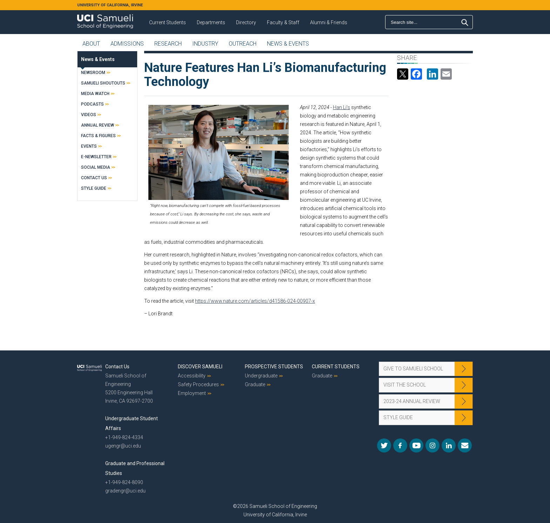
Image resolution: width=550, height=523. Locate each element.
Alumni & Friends (328, 22)
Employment (192, 393)
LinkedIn (449, 445)
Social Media (95, 167)
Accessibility (192, 375)
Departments (211, 22)
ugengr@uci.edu (123, 446)
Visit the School (404, 385)
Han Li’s (341, 107)
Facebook (400, 445)
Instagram (432, 445)
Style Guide (93, 188)
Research (168, 43)
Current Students (167, 22)
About (91, 43)
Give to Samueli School (413, 368)
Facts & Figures (98, 135)
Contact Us (94, 177)
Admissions (127, 43)
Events (89, 146)
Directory (246, 22)
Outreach (242, 43)
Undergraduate (261, 375)
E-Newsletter (96, 156)
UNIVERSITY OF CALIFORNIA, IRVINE (110, 5)
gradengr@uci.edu (125, 491)
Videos (88, 114)
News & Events (288, 43)
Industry (205, 43)
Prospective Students (274, 366)
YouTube (416, 445)
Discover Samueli (200, 366)
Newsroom (93, 72)
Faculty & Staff (283, 22)
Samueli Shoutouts (103, 83)
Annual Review (97, 125)
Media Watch (95, 93)
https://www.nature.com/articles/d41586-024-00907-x (255, 301)
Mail (465, 445)
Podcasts (92, 104)
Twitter (384, 445)
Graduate (255, 384)
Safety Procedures (198, 384)
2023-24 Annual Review (411, 401)
